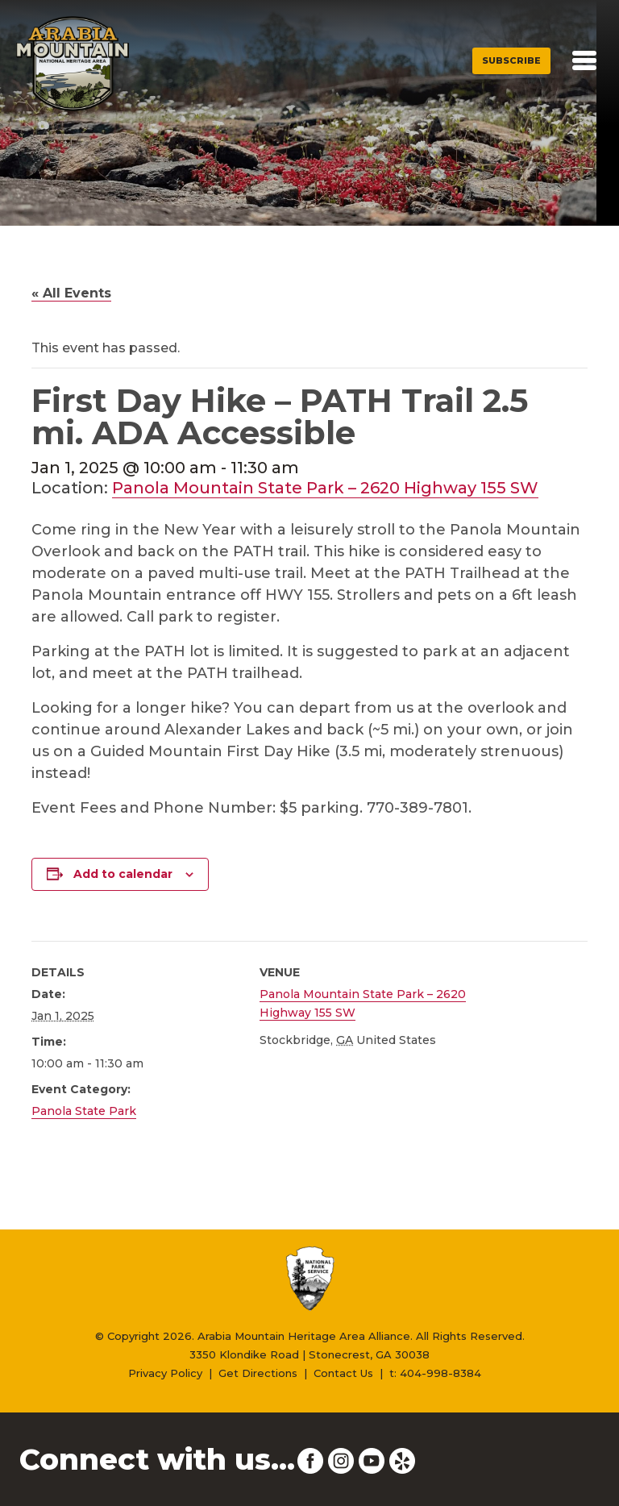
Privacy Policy (165, 1373)
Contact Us (343, 1373)
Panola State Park (83, 1111)
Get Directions (257, 1373)
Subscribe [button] (511, 60)
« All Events (71, 293)
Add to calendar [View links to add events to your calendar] (122, 874)
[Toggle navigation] (584, 60)
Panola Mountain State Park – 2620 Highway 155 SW (325, 487)
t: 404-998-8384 (435, 1373)
